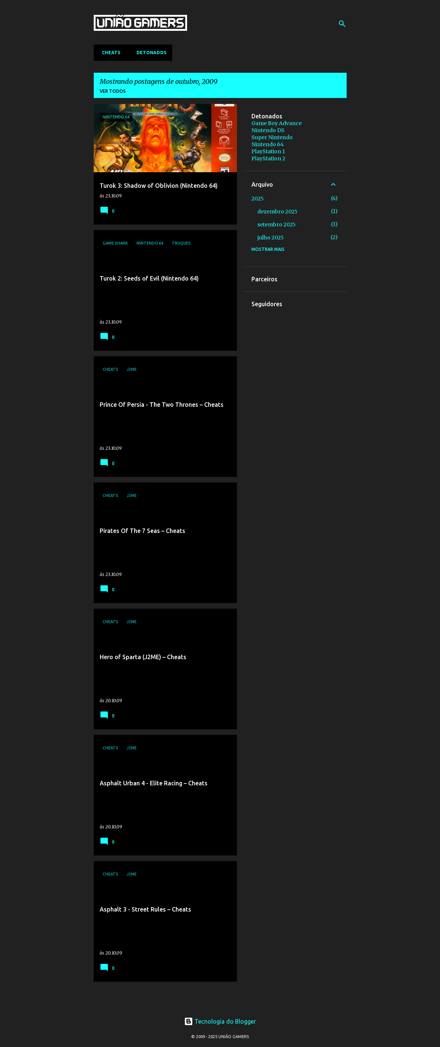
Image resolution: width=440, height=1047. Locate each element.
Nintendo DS (268, 130)
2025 (257, 198)
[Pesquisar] (342, 24)
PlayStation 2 (268, 158)
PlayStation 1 (268, 151)
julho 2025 (270, 237)
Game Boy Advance (276, 123)
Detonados (149, 52)
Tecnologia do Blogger (220, 1021)
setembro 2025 (276, 224)
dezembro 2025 (277, 211)
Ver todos (113, 91)
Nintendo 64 (267, 144)
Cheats (109, 52)
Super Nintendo (272, 137)
